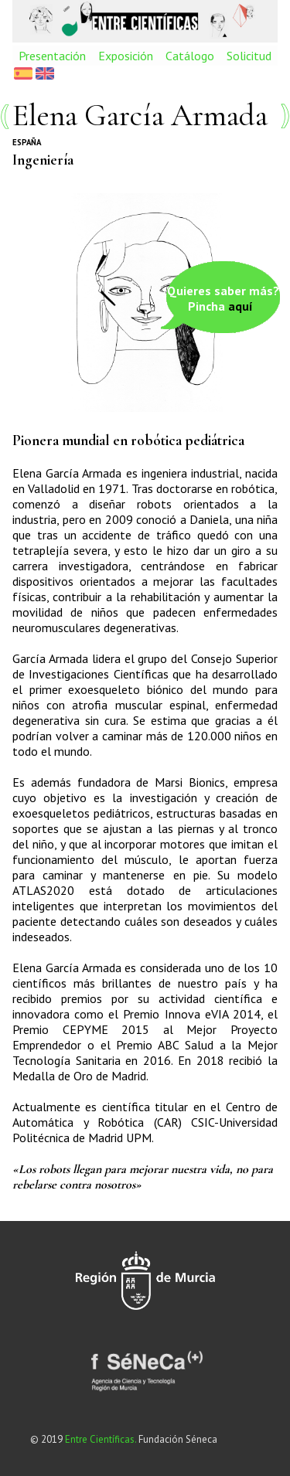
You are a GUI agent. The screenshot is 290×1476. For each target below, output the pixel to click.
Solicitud (249, 55)
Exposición (125, 55)
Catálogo (189, 55)
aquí (240, 306)
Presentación (52, 55)
